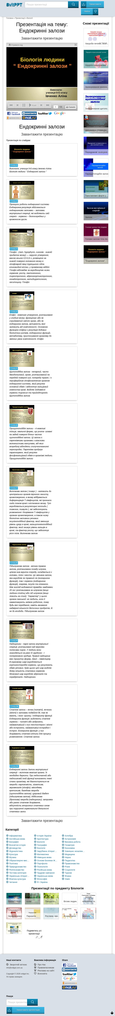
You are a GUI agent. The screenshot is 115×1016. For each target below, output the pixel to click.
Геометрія (69, 845)
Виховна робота (72, 842)
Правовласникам (46, 967)
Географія (42, 845)
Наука (68, 857)
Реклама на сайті (46, 970)
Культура (13, 854)
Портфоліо (42, 863)
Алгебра (69, 836)
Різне (67, 866)
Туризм (68, 873)
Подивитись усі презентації (34, 934)
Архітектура (42, 839)
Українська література (19, 876)
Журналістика (16, 851)
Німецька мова (44, 857)
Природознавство (17, 866)
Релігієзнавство (16, 870)
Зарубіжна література (47, 851)
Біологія (41, 842)
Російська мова (44, 870)
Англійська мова (17, 839)
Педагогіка (70, 860)
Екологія (41, 848)
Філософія (42, 879)
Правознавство (72, 863)
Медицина (70, 854)
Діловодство (15, 848)
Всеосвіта (42, 973)
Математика (43, 854)
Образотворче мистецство (19, 860)
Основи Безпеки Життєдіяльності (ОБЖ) (47, 860)
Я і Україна (42, 882)
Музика (12, 857)
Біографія (14, 842)
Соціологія (70, 870)
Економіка (70, 848)
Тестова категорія (17, 873)
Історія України (44, 836)
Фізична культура (17, 879)
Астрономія (70, 839)
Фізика (68, 876)
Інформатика (15, 836)
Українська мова (45, 876)
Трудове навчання (46, 873)
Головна (9, 18)
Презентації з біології (24, 18)
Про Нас (42, 964)
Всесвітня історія (17, 845)
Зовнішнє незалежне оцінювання (75, 851)
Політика (13, 863)
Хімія (67, 879)
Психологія (42, 866)
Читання (13, 882)
